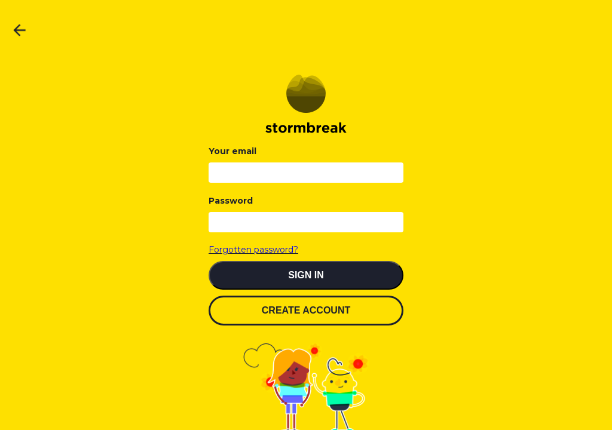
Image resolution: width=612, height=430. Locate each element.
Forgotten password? (253, 249)
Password (231, 200)
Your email (232, 151)
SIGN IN (306, 275)
